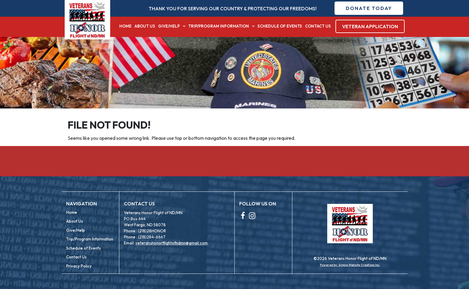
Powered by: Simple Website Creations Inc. (350, 265)
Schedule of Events (279, 26)
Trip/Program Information (218, 26)
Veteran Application (370, 26)
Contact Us (318, 26)
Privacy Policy (79, 266)
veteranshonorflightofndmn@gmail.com (171, 243)
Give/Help (169, 26)
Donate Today (369, 8)
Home (125, 26)
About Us (144, 26)
